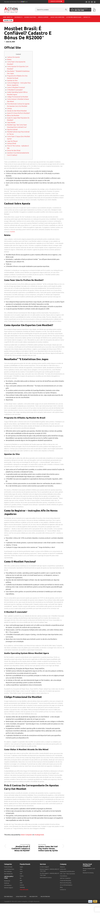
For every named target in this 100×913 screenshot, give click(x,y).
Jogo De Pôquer (12, 141)
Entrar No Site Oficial (13, 150)
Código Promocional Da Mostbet (17, 97)
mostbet (12, 231)
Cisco (21, 871)
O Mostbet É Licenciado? (15, 90)
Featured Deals (8, 867)
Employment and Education (67, 871)
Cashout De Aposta (13, 57)
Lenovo (22, 885)
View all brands (24, 889)
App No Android (12, 129)
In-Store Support (44, 867)
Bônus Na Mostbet (13, 115)
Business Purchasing (88, 872)
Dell (21, 873)
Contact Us (63, 889)
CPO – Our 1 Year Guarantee (67, 873)
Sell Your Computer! (65, 878)
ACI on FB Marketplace (66, 885)
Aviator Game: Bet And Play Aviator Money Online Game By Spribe (49, 848)
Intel (21, 882)
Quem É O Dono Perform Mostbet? (18, 113)
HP (20, 878)
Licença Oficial (11, 143)
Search (66, 10)
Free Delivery (63, 876)
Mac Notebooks (8, 873)
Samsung (22, 887)
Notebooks (7, 880)
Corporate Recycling (65, 880)
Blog (61, 887)
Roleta (9, 59)
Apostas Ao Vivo (12, 80)
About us (62, 867)
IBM (21, 880)
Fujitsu (21, 876)
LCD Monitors (7, 885)
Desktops (6, 883)
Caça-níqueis (11, 122)
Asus (21, 869)
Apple (21, 867)
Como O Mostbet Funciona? (16, 87)
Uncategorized (39, 834)
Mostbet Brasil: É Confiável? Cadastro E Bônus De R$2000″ (19, 848)
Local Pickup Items (9, 869)
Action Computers (26, 834)
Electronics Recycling (65, 882)
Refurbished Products (46, 877)
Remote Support (56, 1)
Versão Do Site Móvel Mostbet (17, 111)
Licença (9, 108)
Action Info (63, 869)
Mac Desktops (8, 871)
